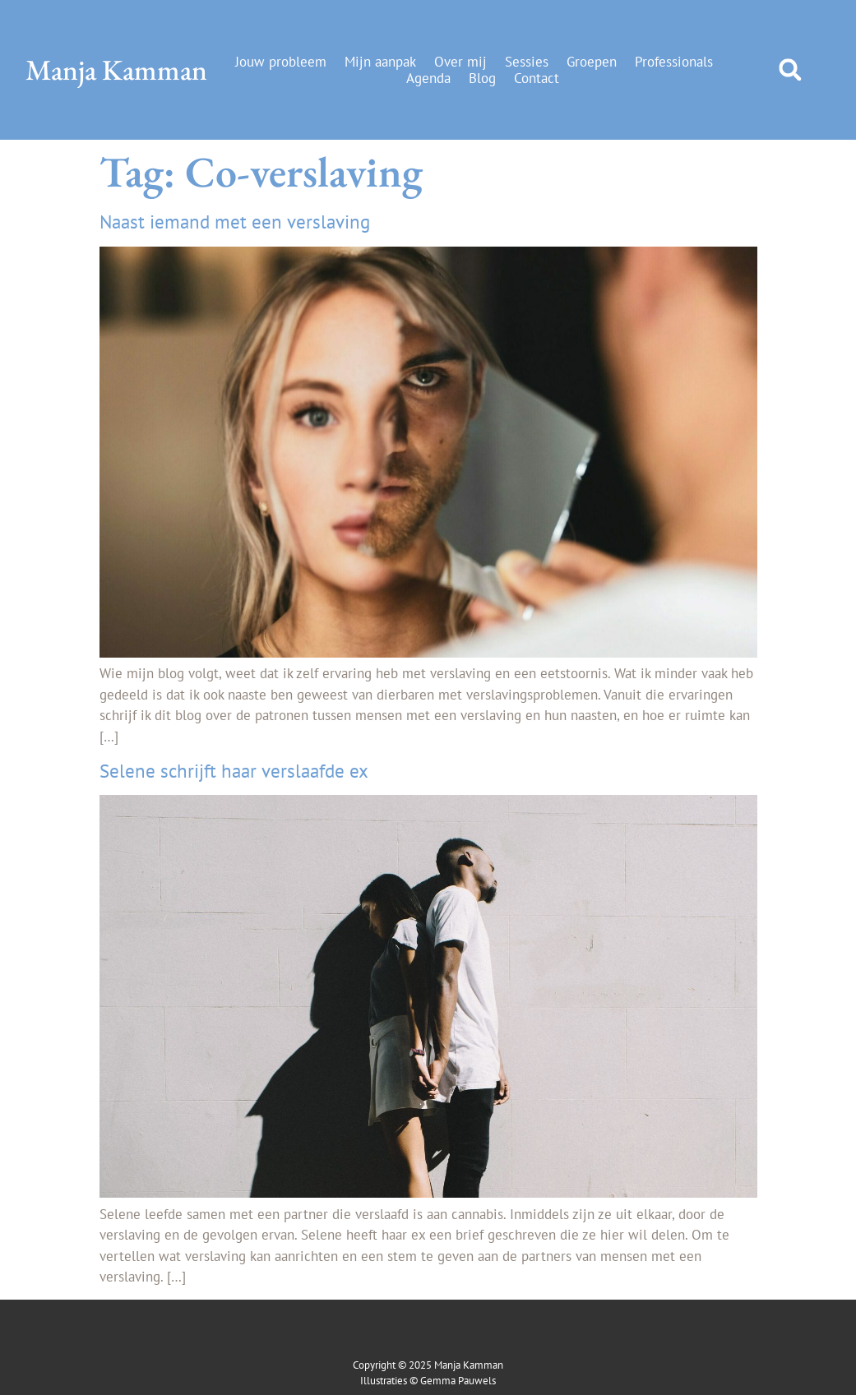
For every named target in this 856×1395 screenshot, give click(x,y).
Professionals (674, 61)
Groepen (592, 61)
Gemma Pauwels (458, 1381)
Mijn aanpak (380, 61)
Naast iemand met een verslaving (234, 221)
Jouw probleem (280, 61)
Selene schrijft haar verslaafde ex (233, 771)
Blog (482, 78)
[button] (789, 69)
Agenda (428, 78)
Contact (536, 78)
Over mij (460, 61)
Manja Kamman (116, 69)
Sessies (526, 61)
